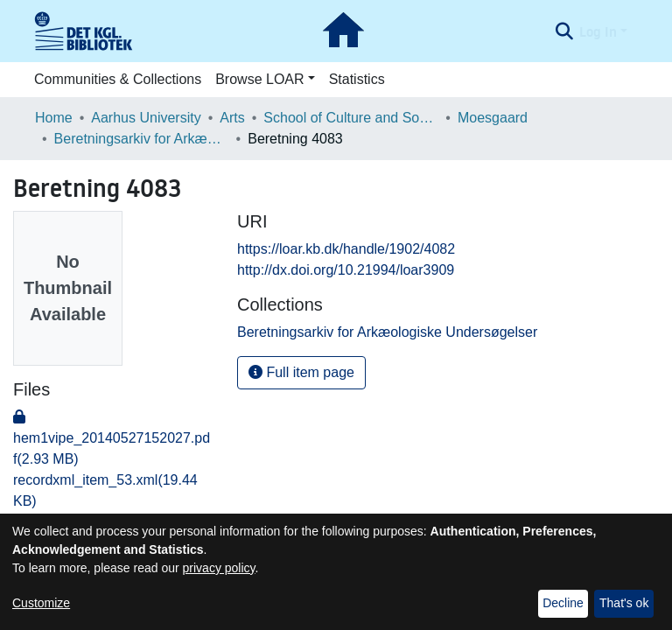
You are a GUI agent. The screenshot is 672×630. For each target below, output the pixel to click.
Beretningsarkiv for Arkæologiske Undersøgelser (141, 138)
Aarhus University (145, 117)
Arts (232, 117)
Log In (598, 31)
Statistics (357, 79)
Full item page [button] (301, 372)
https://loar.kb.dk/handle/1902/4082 (346, 249)
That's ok (623, 603)
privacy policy (219, 568)
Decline (563, 603)
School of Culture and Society (350, 117)
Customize (41, 603)
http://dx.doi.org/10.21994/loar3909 (345, 269)
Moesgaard (493, 117)
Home (54, 117)
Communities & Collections (117, 79)
